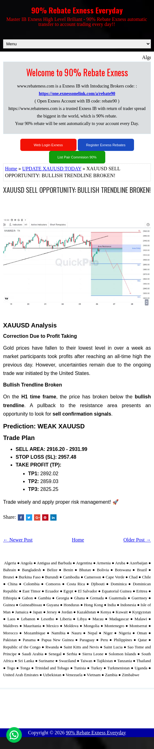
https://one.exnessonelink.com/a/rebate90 (77, 93)
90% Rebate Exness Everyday (77, 10)
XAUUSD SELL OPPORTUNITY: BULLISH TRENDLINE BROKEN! (77, 189)
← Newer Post (17, 539)
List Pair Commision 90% (77, 157)
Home (11, 168)
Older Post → (137, 539)
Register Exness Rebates (105, 145)
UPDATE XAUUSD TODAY (51, 168)
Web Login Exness (48, 145)
